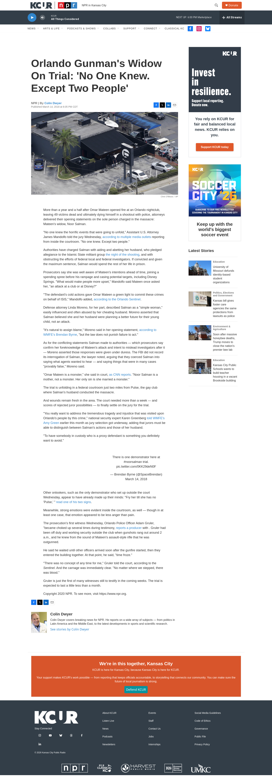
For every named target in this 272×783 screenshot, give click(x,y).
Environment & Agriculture (222, 335)
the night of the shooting (122, 262)
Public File (200, 744)
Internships (154, 752)
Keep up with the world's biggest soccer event (215, 237)
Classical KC (174, 36)
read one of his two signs (73, 510)
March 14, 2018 (136, 487)
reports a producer (129, 535)
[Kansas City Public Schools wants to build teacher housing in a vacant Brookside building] (200, 374)
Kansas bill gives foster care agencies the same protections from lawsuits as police (224, 316)
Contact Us (155, 736)
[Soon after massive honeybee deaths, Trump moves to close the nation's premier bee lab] (200, 340)
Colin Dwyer (53, 111)
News (32, 36)
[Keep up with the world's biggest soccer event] (215, 198)
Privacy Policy (202, 752)
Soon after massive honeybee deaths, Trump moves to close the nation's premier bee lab (225, 350)
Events (152, 721)
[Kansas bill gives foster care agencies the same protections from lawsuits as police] (200, 306)
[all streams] (232, 25)
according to (111, 245)
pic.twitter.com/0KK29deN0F (136, 474)
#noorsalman (133, 469)
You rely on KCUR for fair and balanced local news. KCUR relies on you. (214, 135)
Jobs (151, 744)
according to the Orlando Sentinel (117, 307)
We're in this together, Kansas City (136, 671)
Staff (151, 728)
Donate (235, 9)
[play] (32, 25)
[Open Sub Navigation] (38, 36)
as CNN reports (120, 382)
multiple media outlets (136, 245)
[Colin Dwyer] (39, 630)
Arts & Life (51, 36)
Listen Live (108, 728)
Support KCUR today (215, 154)
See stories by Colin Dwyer (69, 637)
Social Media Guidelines (208, 721)
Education (219, 269)
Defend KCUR (136, 697)
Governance (201, 736)
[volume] (42, 25)
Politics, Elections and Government (223, 302)
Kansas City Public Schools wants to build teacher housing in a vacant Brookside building (225, 380)
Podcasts (108, 744)
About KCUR (109, 721)
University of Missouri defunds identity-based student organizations (223, 282)
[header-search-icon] (218, 9)
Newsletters (109, 752)
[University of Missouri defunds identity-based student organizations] (200, 275)
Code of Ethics (202, 728)
